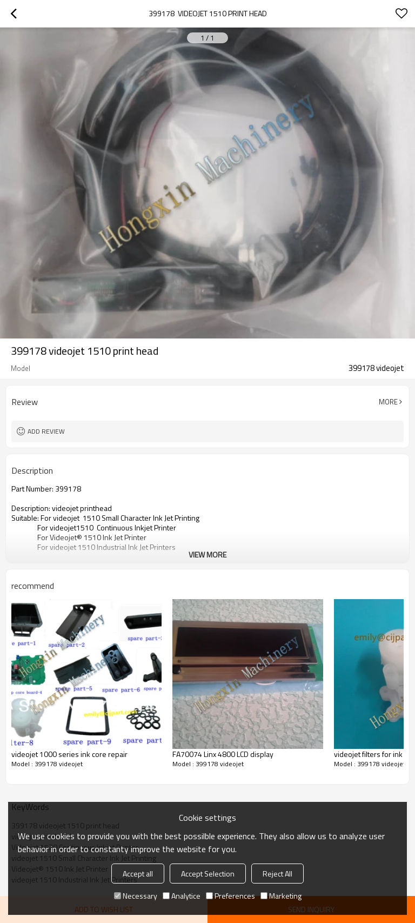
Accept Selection (208, 873)
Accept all (138, 873)
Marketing (281, 895)
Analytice (181, 895)
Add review (46, 431)
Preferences (230, 895)
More (388, 401)
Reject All (277, 873)
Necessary (135, 895)
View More (207, 554)
